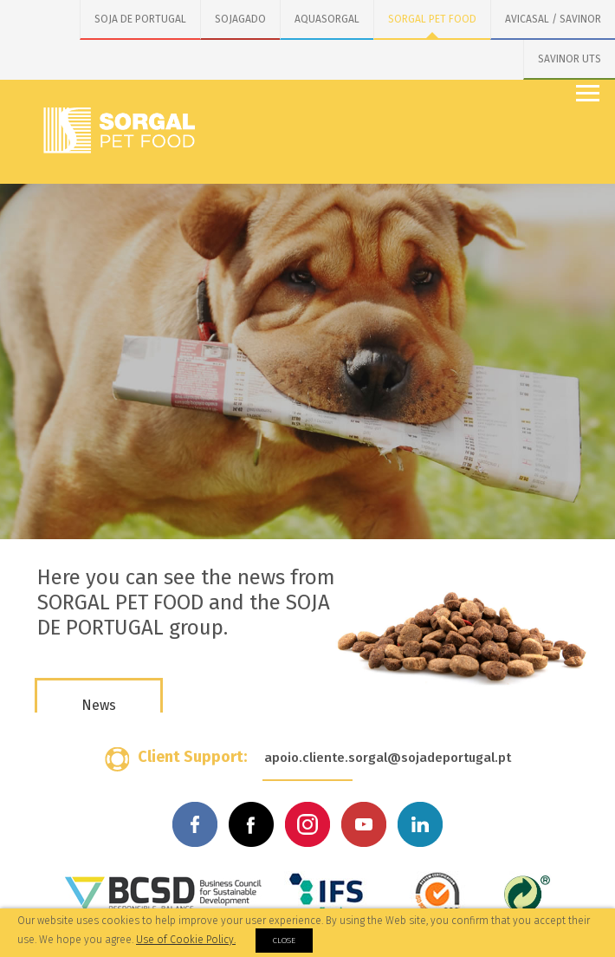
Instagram (307, 824)
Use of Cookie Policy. (186, 940)
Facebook (194, 824)
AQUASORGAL (327, 19)
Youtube (363, 824)
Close (284, 940)
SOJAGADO (240, 19)
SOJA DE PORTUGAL (140, 19)
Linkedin (420, 824)
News (98, 705)
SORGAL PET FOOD (432, 19)
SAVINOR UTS (569, 59)
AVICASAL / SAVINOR (553, 19)
